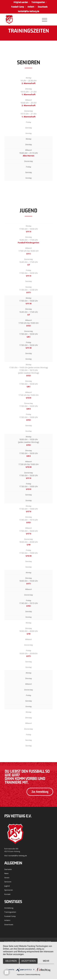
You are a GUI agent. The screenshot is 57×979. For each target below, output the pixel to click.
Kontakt (7, 894)
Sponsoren (8, 890)
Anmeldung (8, 908)
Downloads (42, 6)
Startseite (8, 869)
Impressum (20, 974)
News (6, 873)
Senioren (7, 882)
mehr (46, 961)
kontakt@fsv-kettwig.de (28, 11)
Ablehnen (11, 961)
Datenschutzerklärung (33, 974)
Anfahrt (30, 6)
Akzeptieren (28, 961)
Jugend (7, 886)
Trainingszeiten (10, 912)
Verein (6, 877)
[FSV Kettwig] (23, 19)
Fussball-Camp (17, 6)
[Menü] (43, 19)
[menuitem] (21, 2)
